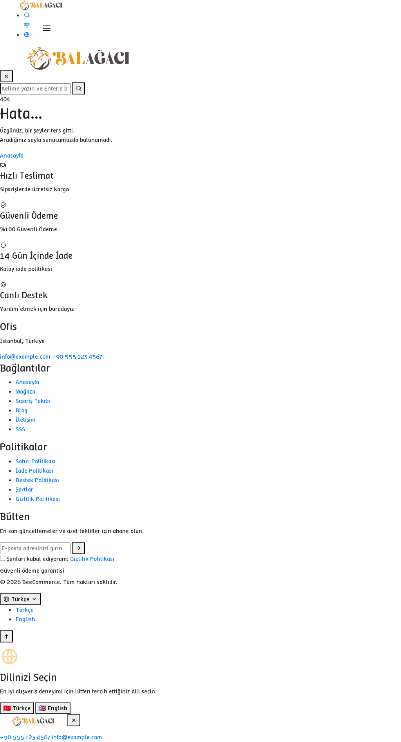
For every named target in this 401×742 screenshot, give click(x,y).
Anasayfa (11, 155)
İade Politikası (34, 470)
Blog (21, 410)
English (25, 619)
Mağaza (25, 391)
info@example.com (26, 356)
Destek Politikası (37, 480)
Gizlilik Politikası (38, 499)
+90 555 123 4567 (77, 356)
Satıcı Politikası (36, 461)
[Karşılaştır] (26, 25)
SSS (20, 429)
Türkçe (25, 610)
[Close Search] (6, 76)
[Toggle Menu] (46, 28)
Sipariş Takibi (33, 401)
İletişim (26, 419)
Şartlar (24, 489)
